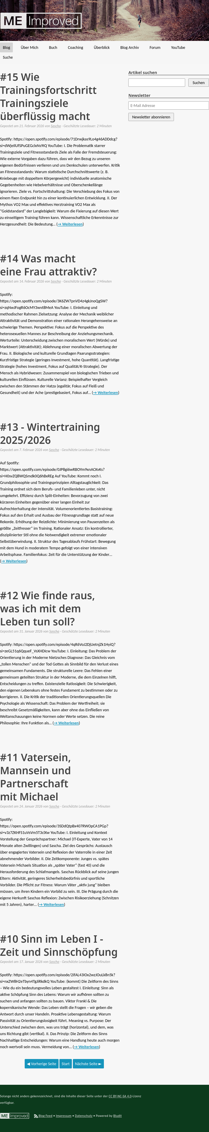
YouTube (178, 47)
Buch (53, 47)
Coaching (75, 47)
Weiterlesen (72, 224)
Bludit (117, 1116)
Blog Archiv (129, 47)
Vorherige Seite (41, 1063)
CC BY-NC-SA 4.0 (120, 1096)
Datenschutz (83, 1116)
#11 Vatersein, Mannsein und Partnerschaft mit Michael (35, 776)
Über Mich (29, 47)
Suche (8, 57)
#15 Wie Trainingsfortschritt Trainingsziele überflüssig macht (48, 96)
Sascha (56, 126)
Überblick (102, 47)
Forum (155, 47)
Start (66, 1063)
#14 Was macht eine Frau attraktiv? (48, 264)
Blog (6, 47)
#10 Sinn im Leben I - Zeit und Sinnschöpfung (59, 945)
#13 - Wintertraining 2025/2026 (50, 433)
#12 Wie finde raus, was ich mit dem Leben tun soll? (47, 608)
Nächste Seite (88, 1063)
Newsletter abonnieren (151, 116)
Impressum (64, 1116)
